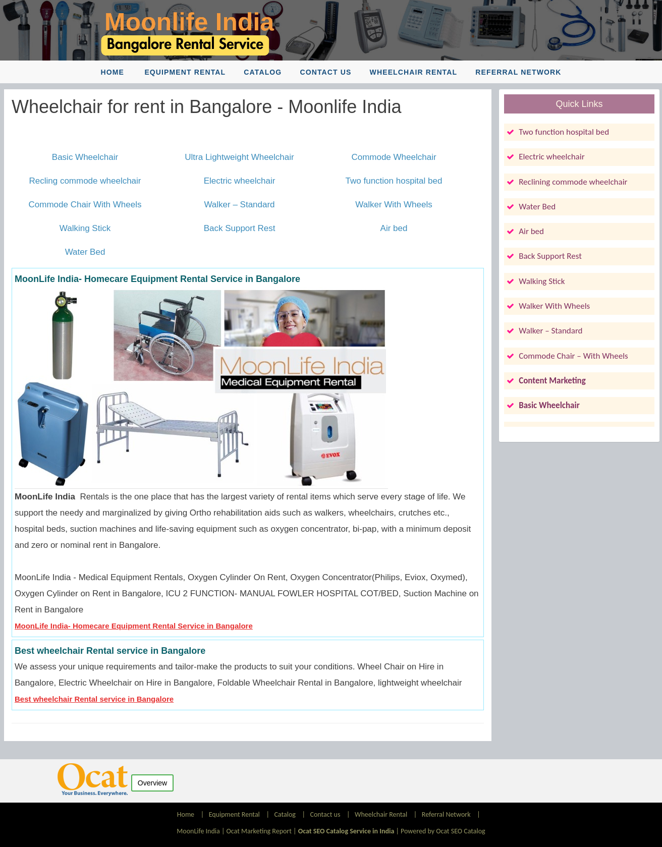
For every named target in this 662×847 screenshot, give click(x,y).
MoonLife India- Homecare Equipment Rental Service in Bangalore (134, 626)
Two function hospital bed (394, 181)
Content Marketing (552, 380)
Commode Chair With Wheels (85, 204)
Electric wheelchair (239, 181)
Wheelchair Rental (414, 72)
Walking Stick (85, 228)
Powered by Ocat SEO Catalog (443, 831)
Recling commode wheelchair (85, 181)
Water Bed (85, 252)
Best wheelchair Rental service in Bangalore (94, 699)
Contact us (326, 72)
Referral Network (518, 72)
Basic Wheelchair (85, 157)
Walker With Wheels (393, 204)
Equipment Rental (185, 72)
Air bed (394, 228)
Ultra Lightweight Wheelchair (239, 157)
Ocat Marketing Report (259, 831)
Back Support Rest (239, 228)
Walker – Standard (239, 204)
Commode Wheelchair (393, 157)
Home (112, 72)
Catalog (263, 72)
